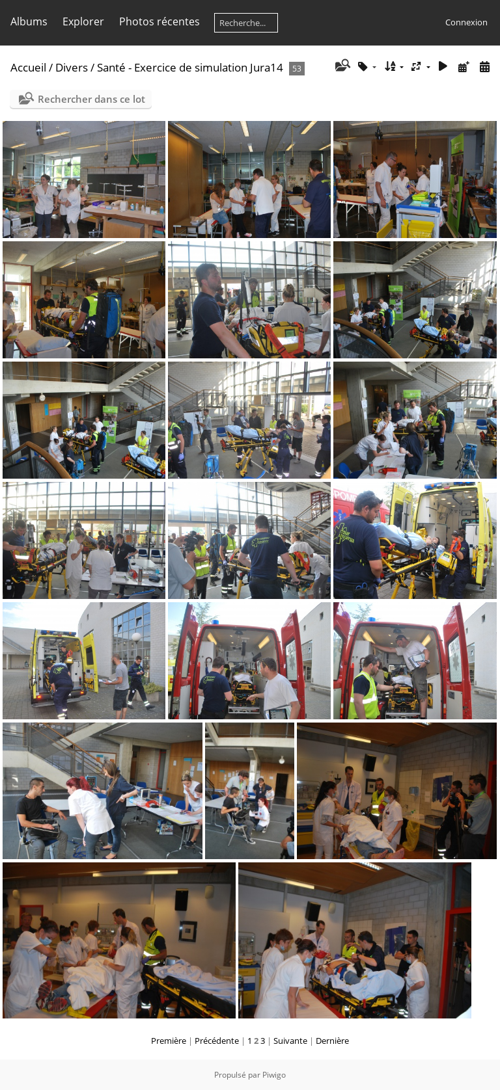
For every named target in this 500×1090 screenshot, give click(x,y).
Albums (29, 21)
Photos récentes (159, 21)
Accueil (28, 67)
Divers (71, 67)
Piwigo (274, 1074)
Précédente (217, 1040)
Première (168, 1040)
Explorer (83, 21)
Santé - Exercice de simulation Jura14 (190, 67)
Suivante (290, 1040)
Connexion (466, 22)
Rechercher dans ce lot (91, 98)
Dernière (332, 1040)
